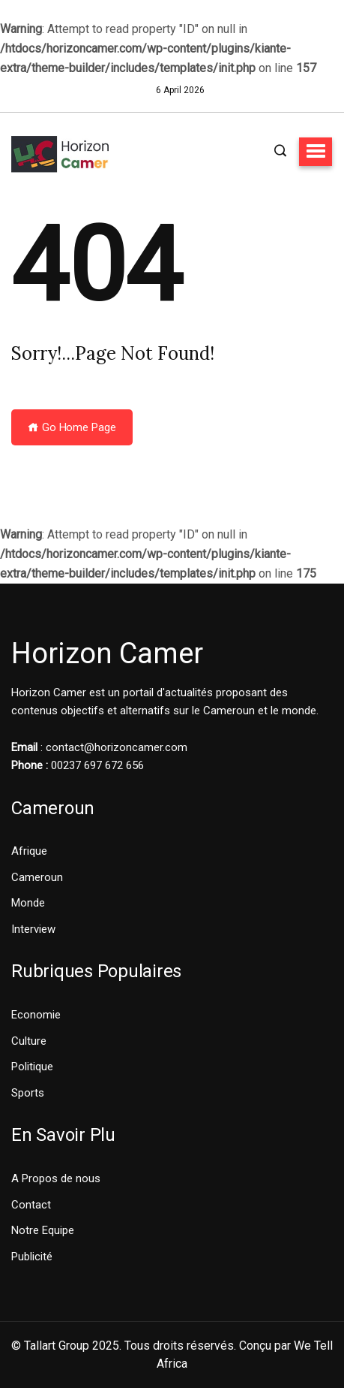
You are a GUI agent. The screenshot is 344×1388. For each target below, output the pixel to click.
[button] (315, 151)
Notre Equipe (42, 1230)
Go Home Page (72, 427)
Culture (28, 1041)
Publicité (31, 1256)
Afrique (29, 851)
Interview (33, 929)
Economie (36, 1014)
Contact (31, 1204)
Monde (28, 903)
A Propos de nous (55, 1178)
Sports (27, 1093)
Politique (32, 1066)
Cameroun (37, 877)
